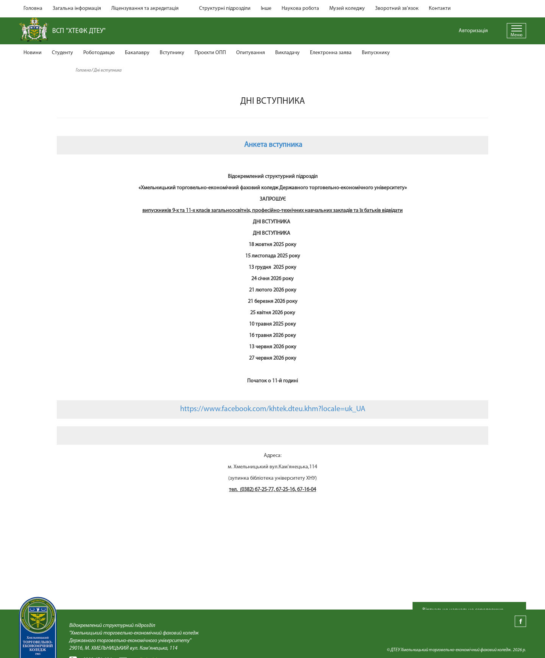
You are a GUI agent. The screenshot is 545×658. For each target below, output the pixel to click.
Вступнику (172, 53)
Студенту (62, 53)
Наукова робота (300, 8)
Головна (32, 8)
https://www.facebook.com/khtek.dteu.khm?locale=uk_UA (272, 409)
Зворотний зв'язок (397, 8)
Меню (516, 35)
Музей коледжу (347, 8)
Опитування (250, 53)
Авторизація (473, 31)
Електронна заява (331, 53)
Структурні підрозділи (225, 8)
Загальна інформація (77, 8)
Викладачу (287, 53)
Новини (32, 53)
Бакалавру (137, 53)
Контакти (440, 8)
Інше (266, 8)
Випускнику (376, 53)
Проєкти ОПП (210, 53)
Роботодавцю (99, 53)
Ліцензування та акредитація (145, 8)
